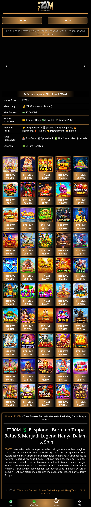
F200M (26, 100)
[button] (6, 66)
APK (79, 503)
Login (10, 503)
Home (8, 416)
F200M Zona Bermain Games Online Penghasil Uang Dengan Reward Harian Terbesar (45, 32)
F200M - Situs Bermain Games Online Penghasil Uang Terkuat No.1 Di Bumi (49, 492)
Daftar (57, 503)
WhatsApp (34, 503)
